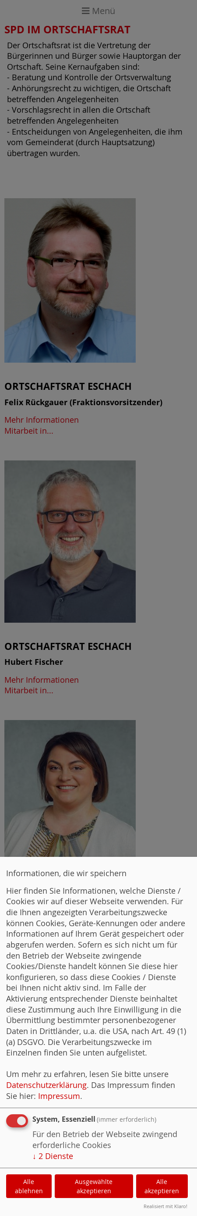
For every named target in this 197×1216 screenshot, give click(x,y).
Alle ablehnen (29, 1186)
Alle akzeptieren (161, 1186)
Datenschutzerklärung (46, 1085)
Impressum (59, 1096)
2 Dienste (52, 1156)
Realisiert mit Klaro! (165, 1206)
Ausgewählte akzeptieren (94, 1186)
